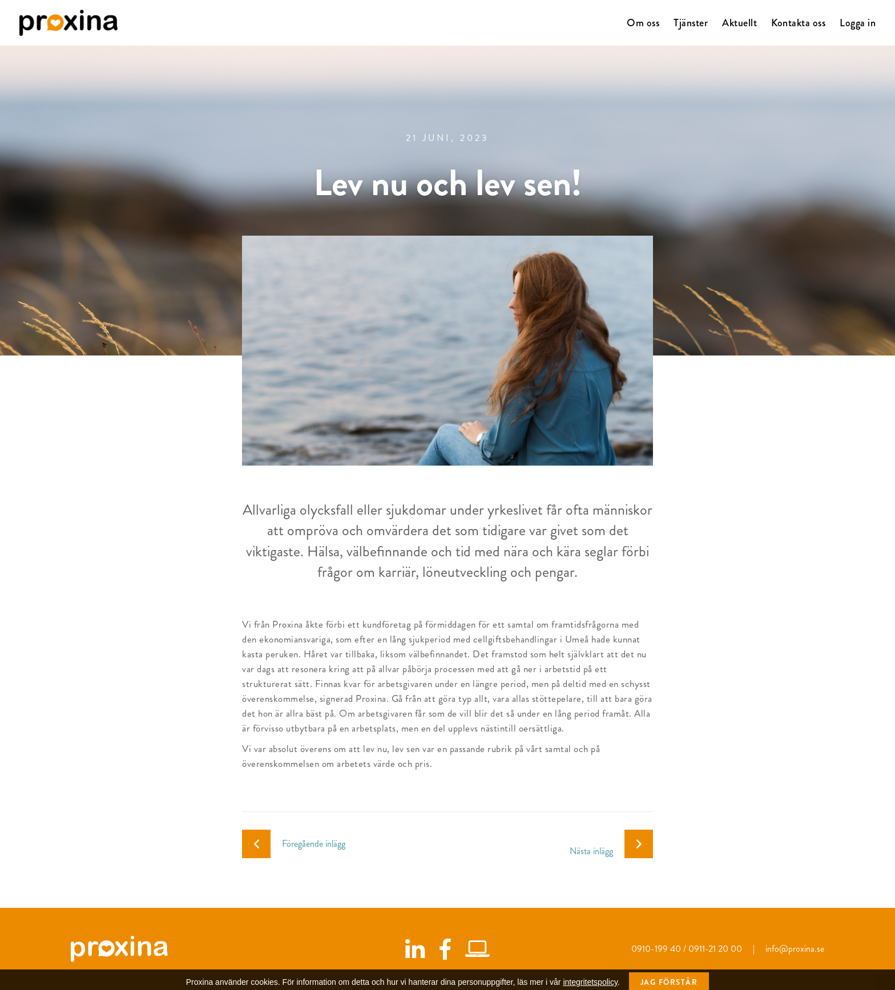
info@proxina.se (794, 948)
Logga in (858, 22)
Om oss (643, 22)
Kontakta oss (798, 22)
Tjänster (691, 22)
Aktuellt (739, 22)
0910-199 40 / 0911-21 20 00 (687, 948)
